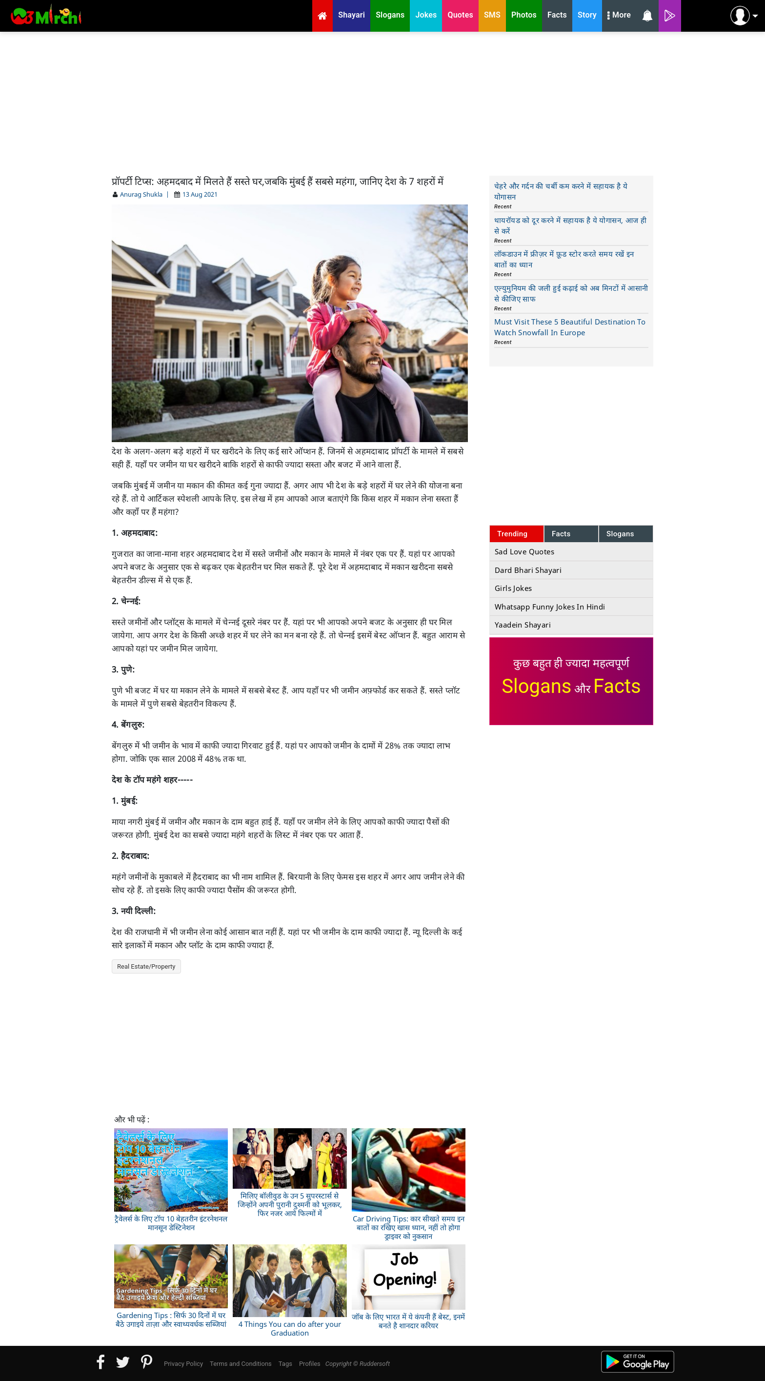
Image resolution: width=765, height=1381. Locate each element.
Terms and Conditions (241, 1363)
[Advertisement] (382, 102)
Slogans (620, 533)
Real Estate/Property (146, 966)
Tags (285, 1363)
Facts (561, 533)
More (619, 16)
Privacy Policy (183, 1363)
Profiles (310, 1363)
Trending (512, 533)
